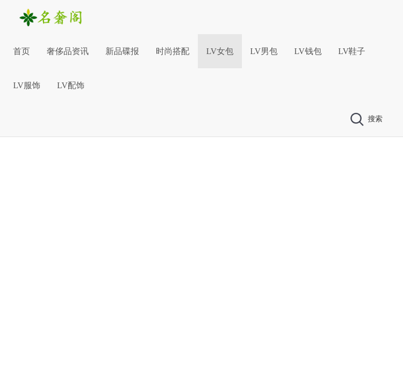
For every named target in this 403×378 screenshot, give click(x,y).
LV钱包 (308, 51)
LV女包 (220, 51)
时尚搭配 (172, 51)
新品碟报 (122, 51)
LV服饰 (26, 85)
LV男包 (264, 51)
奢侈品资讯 (68, 51)
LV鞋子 (352, 51)
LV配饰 (70, 85)
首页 (21, 51)
